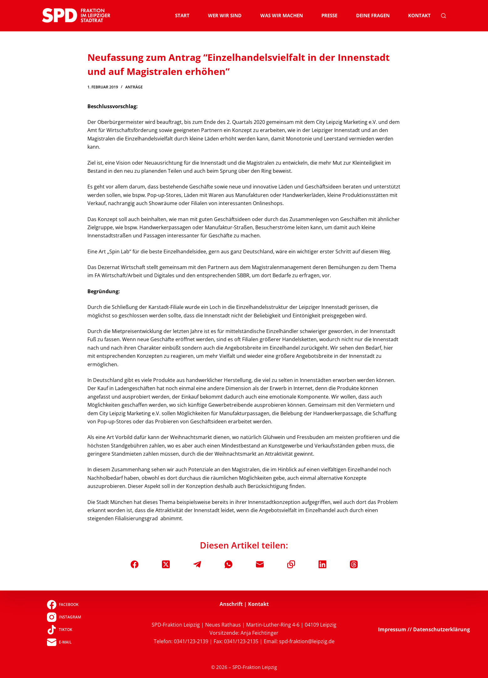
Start (182, 15)
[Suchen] (443, 15)
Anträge (134, 87)
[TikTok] (64, 629)
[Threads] (354, 564)
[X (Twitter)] (166, 564)
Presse (329, 15)
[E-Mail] (260, 564)
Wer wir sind (224, 15)
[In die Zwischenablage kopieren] (291, 564)
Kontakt (419, 15)
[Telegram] (197, 564)
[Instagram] (64, 617)
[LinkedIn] (322, 564)
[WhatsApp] (228, 564)
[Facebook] (134, 564)
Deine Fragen (373, 15)
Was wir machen (281, 15)
